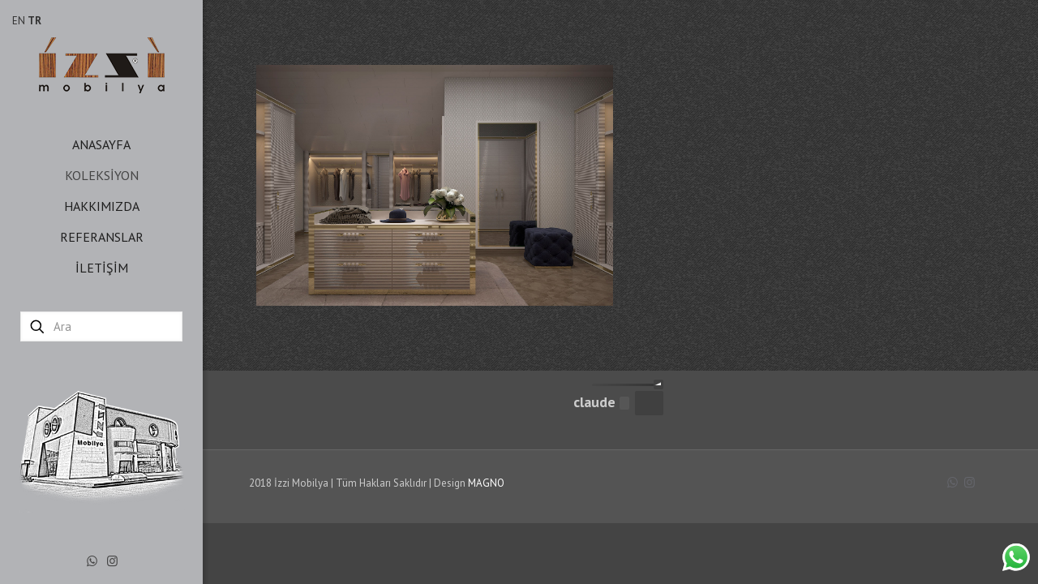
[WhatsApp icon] (92, 561)
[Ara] (101, 326)
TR (34, 21)
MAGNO (486, 483)
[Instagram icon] (112, 561)
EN (18, 21)
